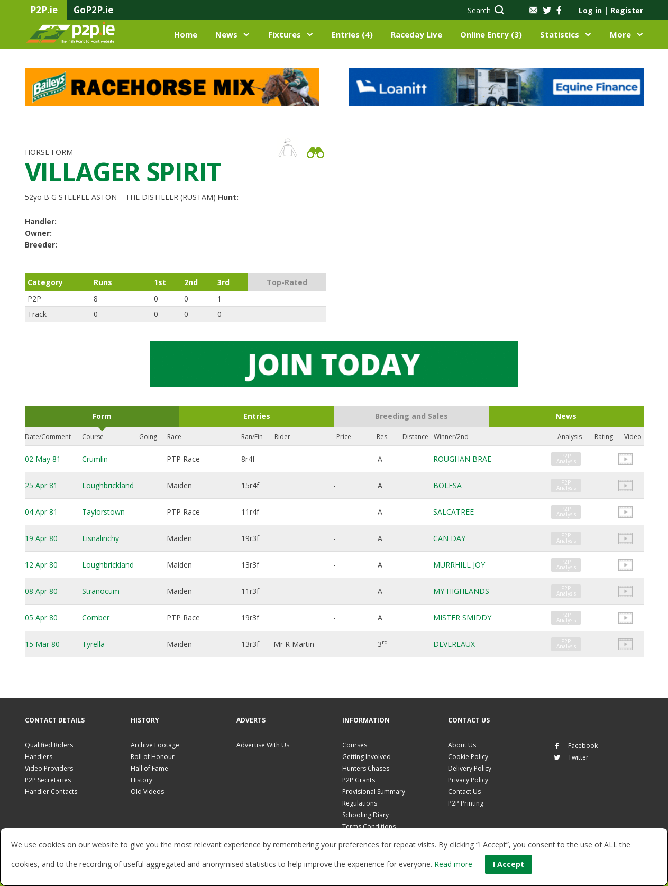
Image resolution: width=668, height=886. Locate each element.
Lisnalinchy (100, 538)
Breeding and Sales (411, 416)
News (226, 34)
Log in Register (611, 10)
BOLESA (447, 485)
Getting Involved (366, 756)
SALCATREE (453, 512)
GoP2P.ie (93, 10)
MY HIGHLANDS (461, 591)
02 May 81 (43, 459)
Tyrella (93, 644)
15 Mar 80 (42, 644)
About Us (462, 745)
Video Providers (49, 768)
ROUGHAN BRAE (462, 459)
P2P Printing (465, 803)
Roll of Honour (153, 756)
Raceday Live (416, 34)
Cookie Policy (468, 756)
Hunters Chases (365, 768)
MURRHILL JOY (459, 565)
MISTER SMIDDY (462, 618)
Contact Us (464, 791)
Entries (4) (352, 34)
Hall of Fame (149, 768)
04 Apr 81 (41, 512)
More (620, 34)
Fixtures (284, 34)
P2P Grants (358, 779)
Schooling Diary (365, 814)
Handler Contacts (51, 791)
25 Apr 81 (41, 485)
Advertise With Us (262, 745)
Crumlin (95, 459)
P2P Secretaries (48, 779)
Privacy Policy (468, 779)
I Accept (508, 864)
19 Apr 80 (41, 538)
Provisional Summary (373, 791)
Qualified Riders (49, 745)
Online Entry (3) (491, 34)
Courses (354, 745)
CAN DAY (449, 538)
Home (185, 34)
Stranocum (101, 591)
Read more (453, 864)
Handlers (38, 756)
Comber (95, 618)
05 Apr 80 (41, 618)
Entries (256, 416)
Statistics (559, 34)
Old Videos (147, 791)
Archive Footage (155, 745)
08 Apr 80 (41, 591)
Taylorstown (103, 512)
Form (102, 416)
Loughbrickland (108, 485)
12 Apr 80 (41, 565)
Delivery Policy (469, 768)
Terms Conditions (369, 826)
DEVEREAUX (454, 644)
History (141, 779)
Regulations (359, 803)
